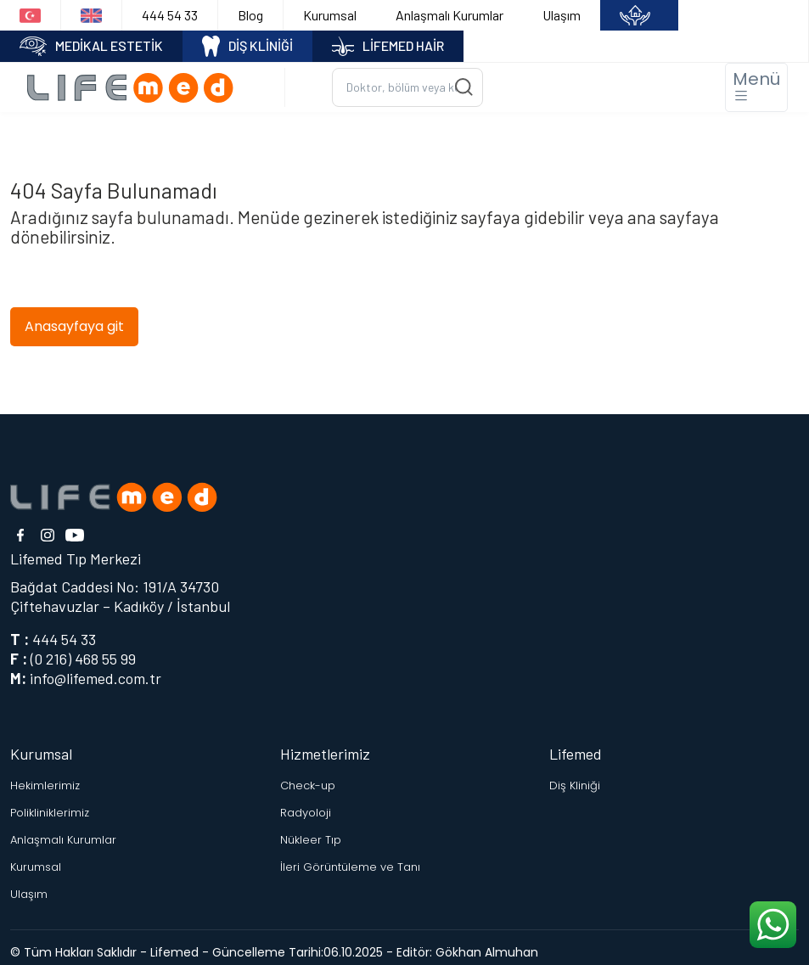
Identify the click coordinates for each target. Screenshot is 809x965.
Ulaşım (561, 15)
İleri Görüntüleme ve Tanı (350, 867)
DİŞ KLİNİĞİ (248, 46)
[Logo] (136, 87)
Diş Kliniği (574, 785)
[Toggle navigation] (756, 88)
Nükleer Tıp (310, 840)
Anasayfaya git (74, 326)
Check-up (307, 785)
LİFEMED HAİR (387, 46)
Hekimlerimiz (45, 785)
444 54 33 (170, 15)
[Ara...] (407, 88)
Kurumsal (330, 15)
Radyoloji (305, 813)
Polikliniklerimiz (49, 813)
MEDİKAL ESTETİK (91, 46)
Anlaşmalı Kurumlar (449, 15)
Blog (250, 15)
